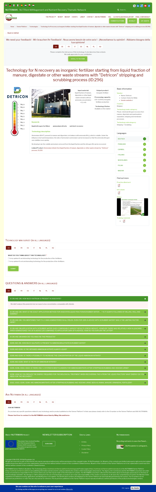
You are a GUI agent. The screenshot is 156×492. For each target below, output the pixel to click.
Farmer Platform (117, 21)
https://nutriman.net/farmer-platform (18, 471)
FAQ (109, 17)
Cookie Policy (85, 449)
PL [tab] (94, 46)
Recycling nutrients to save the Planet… (132, 441)
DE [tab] (62, 46)
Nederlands (122, 160)
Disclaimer (85, 452)
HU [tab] (100, 46)
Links (82, 17)
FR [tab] (69, 46)
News (60, 17)
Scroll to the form (78, 59)
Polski (120, 165)
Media (67, 17)
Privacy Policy (86, 445)
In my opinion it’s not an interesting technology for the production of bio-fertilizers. (37, 261)
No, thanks (135, 488)
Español (121, 149)
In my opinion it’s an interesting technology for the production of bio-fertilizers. (36, 258)
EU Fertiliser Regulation (123, 17)
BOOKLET (132, 21)
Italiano (121, 155)
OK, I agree (125, 488)
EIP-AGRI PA (145, 21)
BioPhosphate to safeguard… (136, 446)
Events (75, 17)
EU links (84, 442)
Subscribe (49, 443)
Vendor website (127, 100)
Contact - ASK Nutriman (96, 17)
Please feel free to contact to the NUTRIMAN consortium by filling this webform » (39, 415)
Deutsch (121, 139)
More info (69, 489)
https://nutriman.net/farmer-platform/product (105, 469)
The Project (50, 17)
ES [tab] (81, 46)
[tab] (132, 138)
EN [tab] (56, 46)
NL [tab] (87, 46)
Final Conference (142, 17)
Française (122, 144)
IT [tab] (75, 46)
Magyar (121, 170)
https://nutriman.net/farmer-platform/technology (59, 469)
